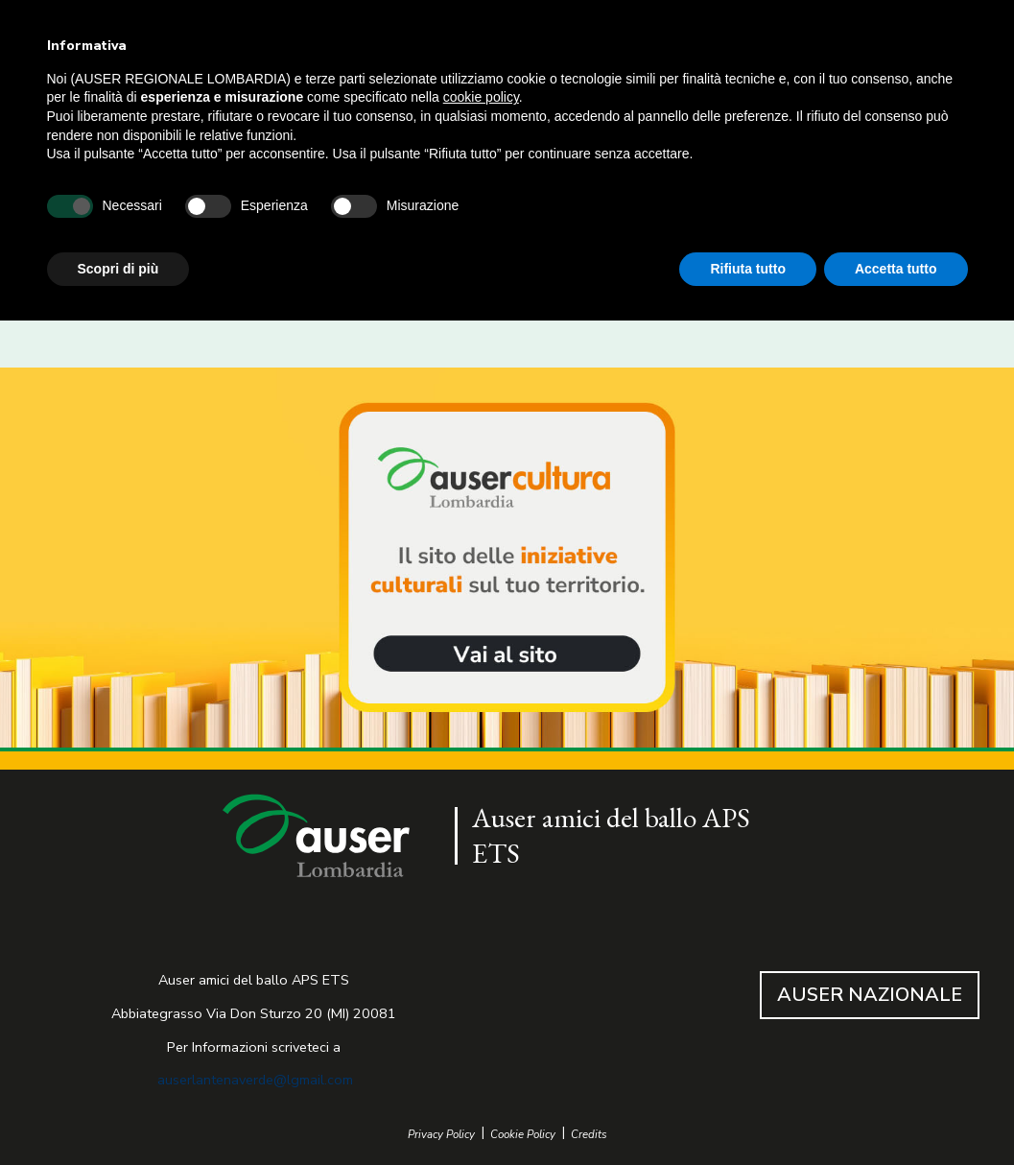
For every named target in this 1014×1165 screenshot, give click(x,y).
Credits (589, 1135)
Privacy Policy (441, 1135)
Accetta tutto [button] (896, 268)
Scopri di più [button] (118, 268)
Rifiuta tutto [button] (748, 268)
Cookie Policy (522, 1135)
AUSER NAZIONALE (869, 995)
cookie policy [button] (481, 97)
